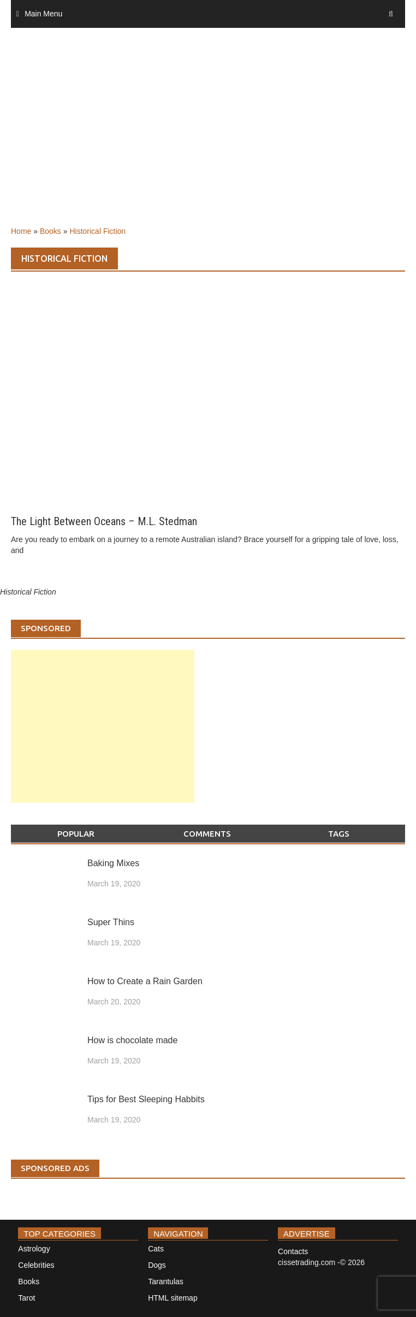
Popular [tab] (75, 833)
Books (50, 231)
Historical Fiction (97, 231)
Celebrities (36, 1265)
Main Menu (43, 13)
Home (21, 231)
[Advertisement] (208, 138)
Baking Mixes (113, 863)
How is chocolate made (132, 1040)
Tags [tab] (338, 833)
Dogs (157, 1265)
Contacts (293, 1251)
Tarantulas (165, 1281)
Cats (156, 1248)
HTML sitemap (173, 1298)
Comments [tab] (207, 833)
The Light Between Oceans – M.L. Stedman (104, 521)
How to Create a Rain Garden (145, 981)
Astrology (34, 1248)
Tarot (26, 1298)
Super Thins (110, 922)
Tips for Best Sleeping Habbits (146, 1099)
